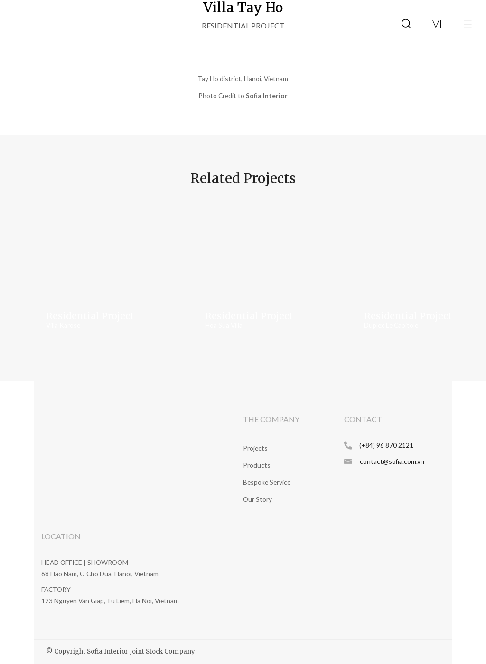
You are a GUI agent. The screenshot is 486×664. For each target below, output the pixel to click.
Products (257, 465)
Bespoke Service (266, 482)
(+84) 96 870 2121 (386, 445)
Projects (255, 448)
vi (437, 23)
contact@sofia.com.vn (392, 461)
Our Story (257, 499)
